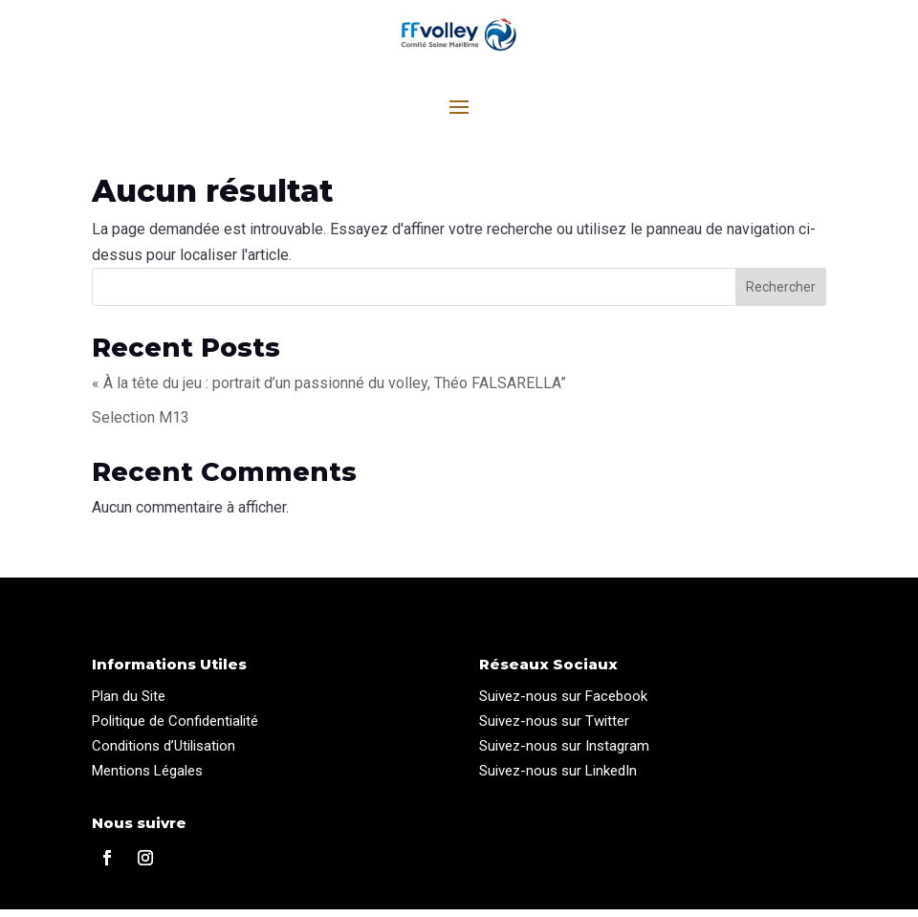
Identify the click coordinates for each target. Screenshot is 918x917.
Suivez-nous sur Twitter (554, 728)
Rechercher (781, 294)
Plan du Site (128, 703)
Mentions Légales (147, 778)
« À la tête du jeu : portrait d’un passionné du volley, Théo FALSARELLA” (329, 391)
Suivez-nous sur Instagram (564, 753)
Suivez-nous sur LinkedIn (558, 778)
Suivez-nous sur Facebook (563, 703)
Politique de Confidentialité (175, 728)
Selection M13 (140, 425)
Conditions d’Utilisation (163, 753)
